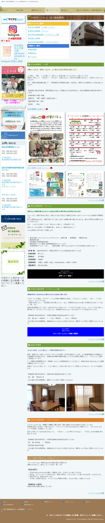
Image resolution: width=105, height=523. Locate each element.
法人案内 (20, 10)
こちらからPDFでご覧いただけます (13, 106)
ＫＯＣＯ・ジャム (53, 10)
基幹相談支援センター (99, 10)
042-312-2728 (11, 199)
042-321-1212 (11, 151)
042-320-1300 (11, 174)
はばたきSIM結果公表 (84, 10)
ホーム (5, 10)
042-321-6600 (42, 265)
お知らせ (65, 10)
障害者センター (37, 10)
